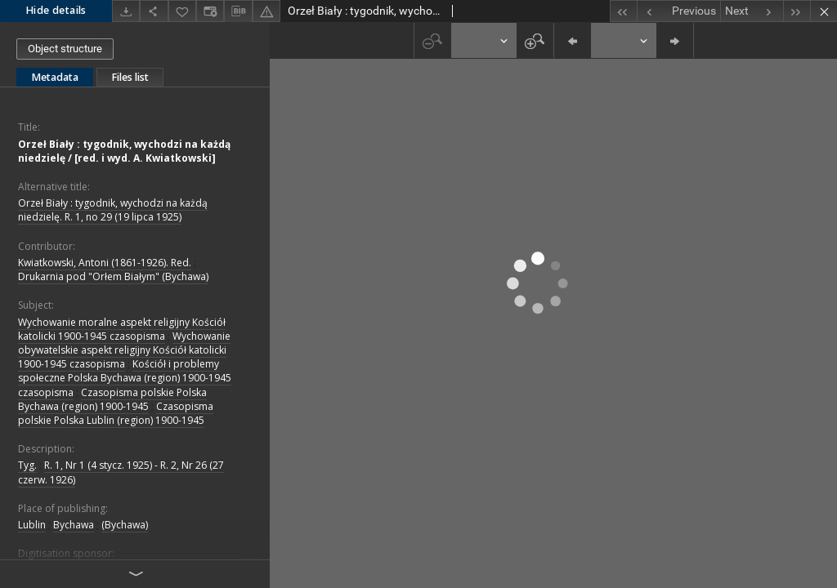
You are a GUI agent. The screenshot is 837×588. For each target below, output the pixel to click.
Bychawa (73, 525)
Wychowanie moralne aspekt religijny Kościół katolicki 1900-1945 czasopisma (122, 329)
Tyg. (27, 465)
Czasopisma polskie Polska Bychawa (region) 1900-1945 (112, 399)
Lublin (32, 525)
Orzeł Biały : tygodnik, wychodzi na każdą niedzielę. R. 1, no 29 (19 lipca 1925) (113, 210)
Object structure (65, 48)
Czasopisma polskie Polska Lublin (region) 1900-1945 (115, 413)
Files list (130, 77)
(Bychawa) (124, 525)
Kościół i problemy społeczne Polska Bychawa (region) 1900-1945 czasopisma (124, 378)
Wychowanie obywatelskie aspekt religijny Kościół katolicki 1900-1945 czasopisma (124, 350)
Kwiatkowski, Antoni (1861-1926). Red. (104, 263)
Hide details (56, 10)
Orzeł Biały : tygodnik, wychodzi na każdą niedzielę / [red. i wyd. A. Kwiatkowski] (124, 151)
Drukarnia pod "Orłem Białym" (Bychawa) (113, 276)
